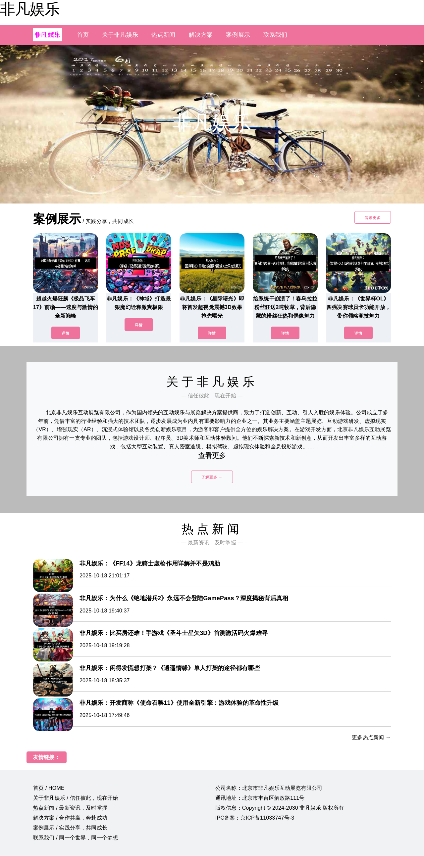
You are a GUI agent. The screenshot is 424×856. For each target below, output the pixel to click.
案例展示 (238, 34)
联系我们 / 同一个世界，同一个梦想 (75, 837)
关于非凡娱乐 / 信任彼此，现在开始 (75, 798)
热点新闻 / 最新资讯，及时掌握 (70, 808)
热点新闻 (163, 34)
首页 (83, 34)
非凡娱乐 (30, 9)
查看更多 (212, 455)
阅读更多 (373, 218)
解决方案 (201, 34)
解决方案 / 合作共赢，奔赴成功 (70, 818)
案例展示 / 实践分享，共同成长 (70, 828)
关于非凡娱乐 (120, 34)
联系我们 (275, 34)
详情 (66, 333)
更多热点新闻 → (371, 737)
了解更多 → (212, 477)
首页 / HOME (49, 788)
